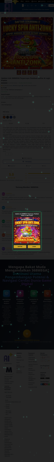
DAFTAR (20, 246)
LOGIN (34, 246)
